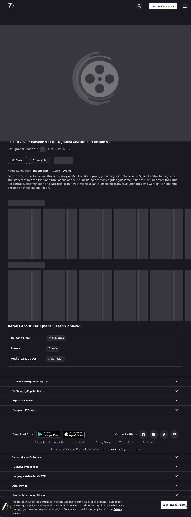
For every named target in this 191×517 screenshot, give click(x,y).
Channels (40, 442)
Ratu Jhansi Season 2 (23, 149)
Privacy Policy (103, 442)
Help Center (79, 442)
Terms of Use (126, 442)
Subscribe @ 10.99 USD (163, 6)
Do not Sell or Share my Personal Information (74, 449)
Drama (67, 171)
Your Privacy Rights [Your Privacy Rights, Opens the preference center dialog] (174, 504)
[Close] (186, 506)
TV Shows (64, 149)
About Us (59, 442)
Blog (138, 449)
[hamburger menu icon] (185, 6)
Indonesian (40, 171)
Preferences (149, 442)
